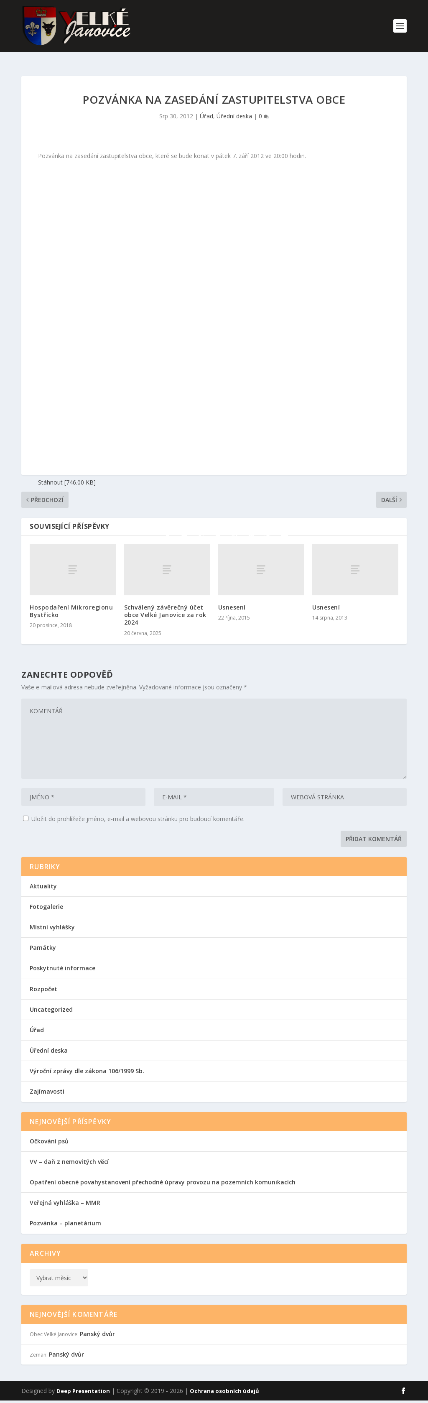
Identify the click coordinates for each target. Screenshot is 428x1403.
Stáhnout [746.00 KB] (67, 475)
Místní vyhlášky (52, 919)
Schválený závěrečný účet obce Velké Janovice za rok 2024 (165, 607)
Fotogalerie (46, 899)
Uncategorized (51, 1002)
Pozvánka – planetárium (65, 1215)
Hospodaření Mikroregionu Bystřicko (71, 603)
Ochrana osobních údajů (224, 1383)
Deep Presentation (83, 1383)
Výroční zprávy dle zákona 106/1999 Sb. (87, 1063)
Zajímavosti (47, 1084)
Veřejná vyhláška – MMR (65, 1195)
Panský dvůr (97, 1326)
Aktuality (43, 879)
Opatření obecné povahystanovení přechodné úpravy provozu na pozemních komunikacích (163, 1175)
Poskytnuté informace (62, 960)
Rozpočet (43, 981)
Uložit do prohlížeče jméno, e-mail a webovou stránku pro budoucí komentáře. (138, 811)
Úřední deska (234, 108)
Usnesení (232, 600)
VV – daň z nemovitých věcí (69, 1154)
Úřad (206, 108)
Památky (43, 940)
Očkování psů (49, 1134)
